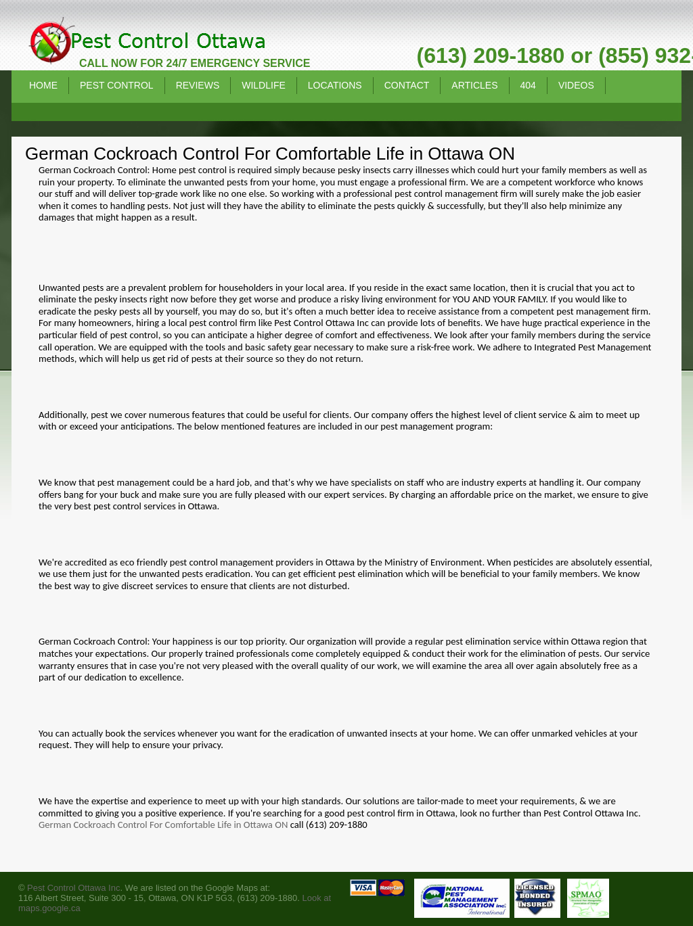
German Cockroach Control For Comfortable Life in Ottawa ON (163, 824)
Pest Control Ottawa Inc (73, 888)
